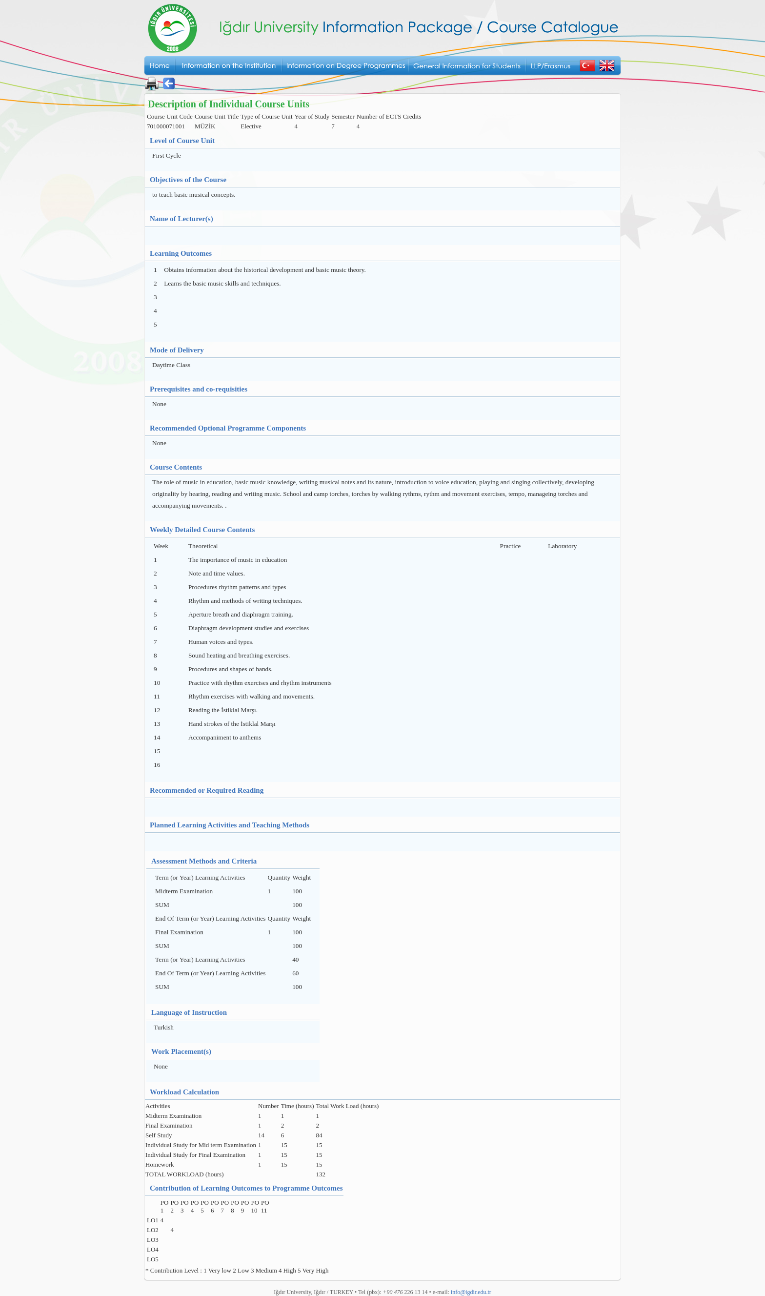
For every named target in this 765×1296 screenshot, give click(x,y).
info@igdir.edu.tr (471, 1292)
